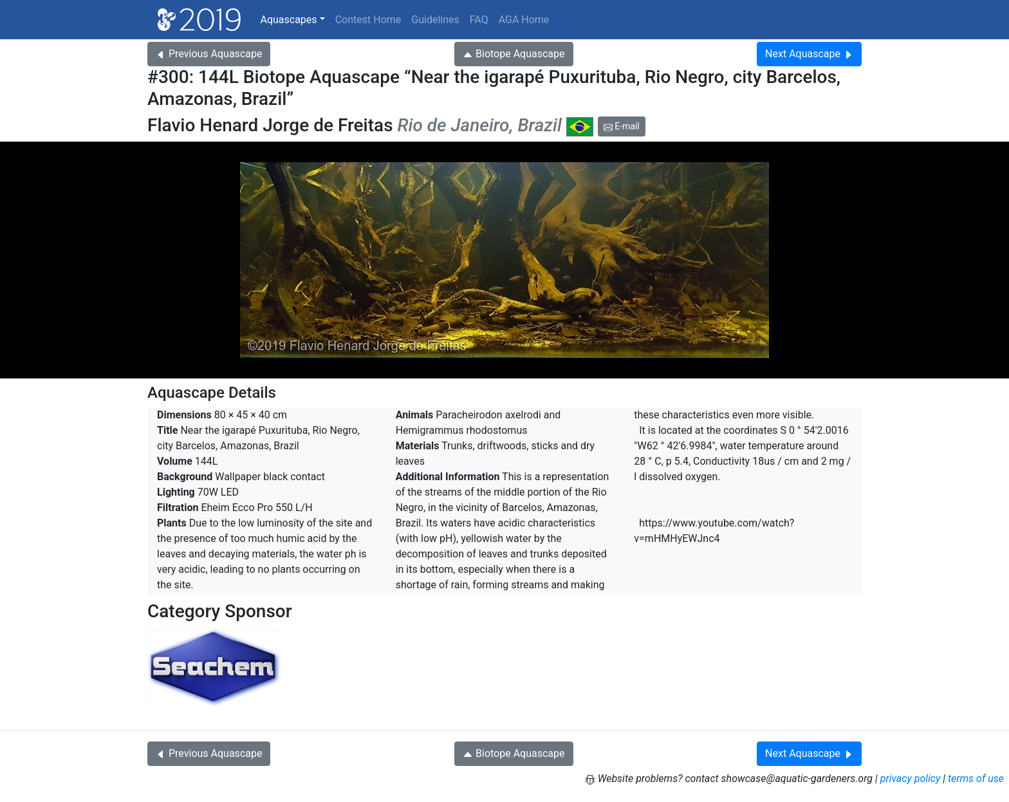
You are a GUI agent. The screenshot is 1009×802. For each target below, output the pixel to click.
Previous (209, 54)
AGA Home (524, 20)
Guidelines (435, 20)
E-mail (622, 126)
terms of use (976, 778)
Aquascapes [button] (288, 20)
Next (809, 54)
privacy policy (910, 778)
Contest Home (368, 20)
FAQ (479, 20)
